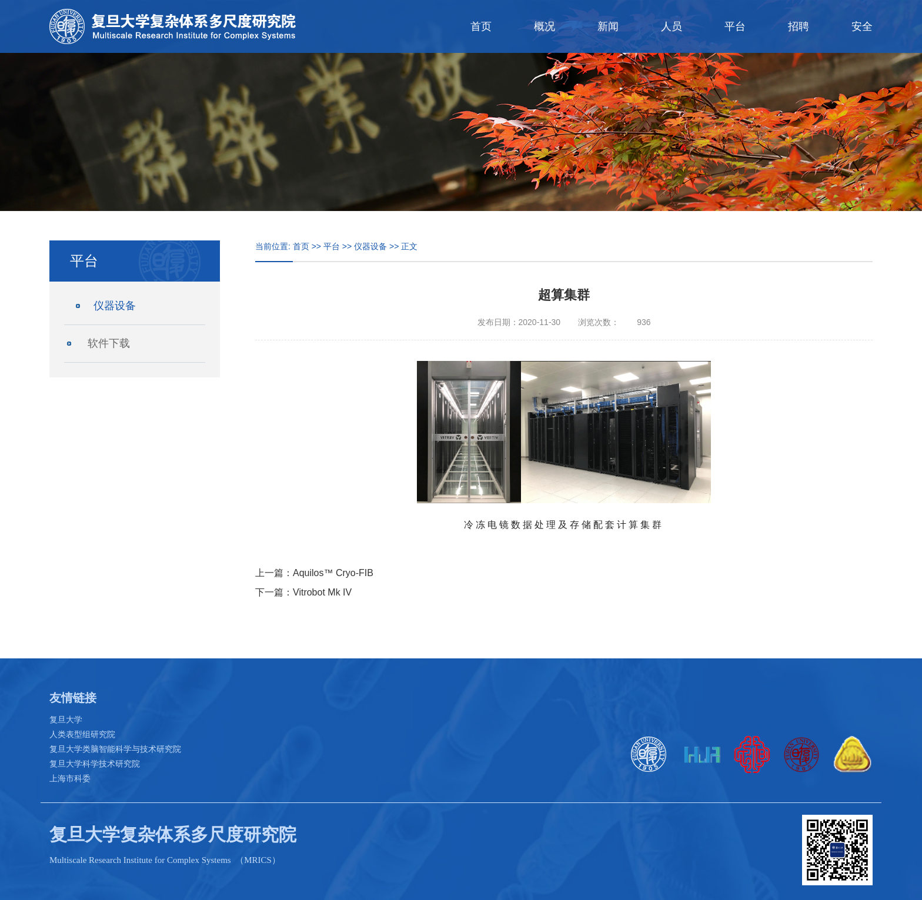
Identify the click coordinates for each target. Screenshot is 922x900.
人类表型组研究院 (82, 734)
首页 (481, 26)
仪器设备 (114, 306)
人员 (671, 26)
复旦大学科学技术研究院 (94, 763)
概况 (544, 26)
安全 (862, 26)
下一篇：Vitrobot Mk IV (303, 592)
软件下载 (109, 343)
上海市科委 (70, 778)
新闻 (608, 26)
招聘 (798, 26)
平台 (735, 26)
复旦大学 (65, 719)
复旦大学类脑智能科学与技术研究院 (115, 749)
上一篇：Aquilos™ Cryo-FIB (314, 573)
